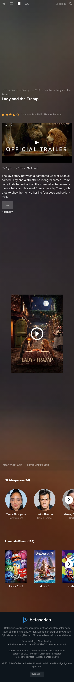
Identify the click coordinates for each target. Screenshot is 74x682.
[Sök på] (70, 4)
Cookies (35, 650)
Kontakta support (57, 644)
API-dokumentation (17, 644)
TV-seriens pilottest (24, 657)
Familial (48, 90)
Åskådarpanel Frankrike (47, 657)
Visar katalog (29, 641)
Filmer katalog (44, 641)
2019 (37, 90)
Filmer (14, 90)
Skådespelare (12, 465)
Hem (4, 90)
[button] (16, 506)
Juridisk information (18, 650)
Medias (33, 653)
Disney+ (26, 90)
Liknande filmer (38, 465)
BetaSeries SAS (20, 653)
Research (56, 653)
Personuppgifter (57, 650)
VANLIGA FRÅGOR (38, 644)
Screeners (45, 653)
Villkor (44, 650)
